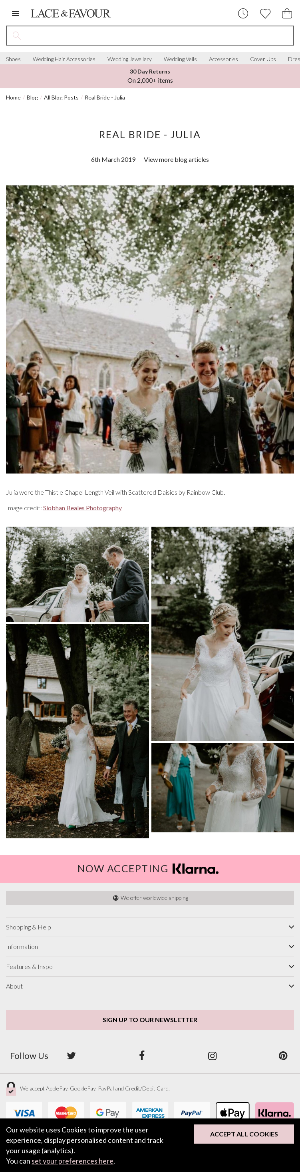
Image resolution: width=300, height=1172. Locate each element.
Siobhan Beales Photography (82, 507)
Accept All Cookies (244, 1134)
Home (13, 97)
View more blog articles (176, 159)
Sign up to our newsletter (150, 1019)
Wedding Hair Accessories (64, 59)
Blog (32, 97)
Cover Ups (263, 59)
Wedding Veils (180, 59)
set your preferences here (72, 1160)
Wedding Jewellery (129, 59)
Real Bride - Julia (105, 97)
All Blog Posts (61, 97)
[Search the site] (160, 35)
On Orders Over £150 (150, 76)
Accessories (223, 59)
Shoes (13, 59)
